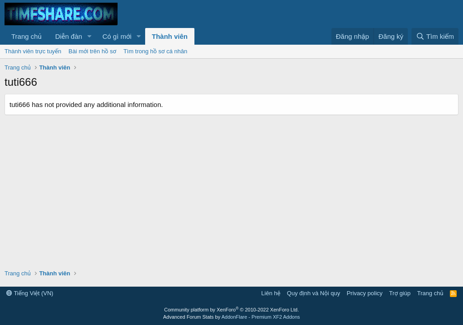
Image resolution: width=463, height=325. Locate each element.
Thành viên (170, 36)
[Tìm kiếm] (434, 36)
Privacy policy (365, 293)
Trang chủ (26, 36)
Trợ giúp (400, 293)
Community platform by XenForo (231, 309)
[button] (89, 36)
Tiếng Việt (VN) (29, 293)
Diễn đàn (68, 36)
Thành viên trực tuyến (33, 51)
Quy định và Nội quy (313, 293)
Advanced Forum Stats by (231, 317)
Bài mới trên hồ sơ (92, 51)
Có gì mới (116, 36)
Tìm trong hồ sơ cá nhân (155, 51)
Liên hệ (270, 293)
